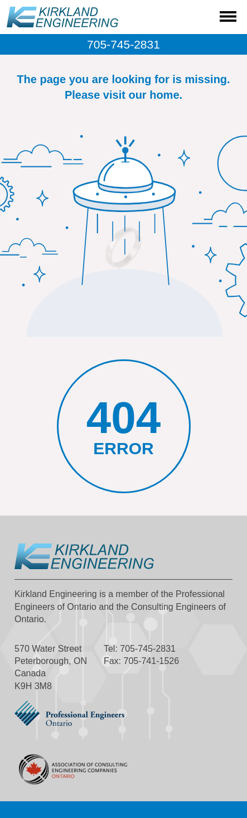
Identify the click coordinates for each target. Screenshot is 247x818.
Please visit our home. (123, 95)
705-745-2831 (123, 44)
